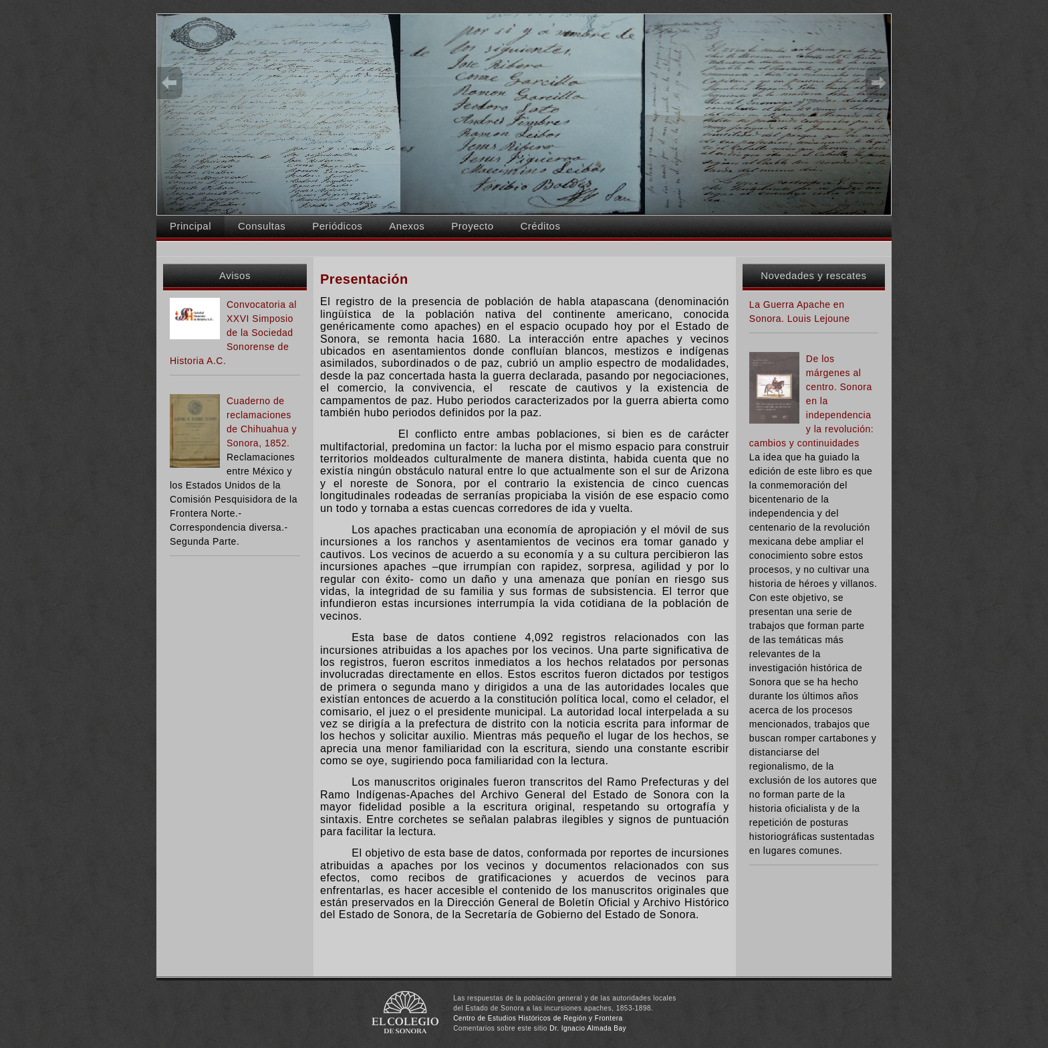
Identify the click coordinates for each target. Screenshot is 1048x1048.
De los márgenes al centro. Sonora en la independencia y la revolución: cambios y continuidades (811, 400)
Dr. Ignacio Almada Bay (587, 1028)
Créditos (541, 226)
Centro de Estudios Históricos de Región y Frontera (537, 1018)
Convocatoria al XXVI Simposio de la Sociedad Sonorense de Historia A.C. (233, 332)
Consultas (261, 226)
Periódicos (337, 226)
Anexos (406, 226)
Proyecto (472, 226)
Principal (190, 226)
